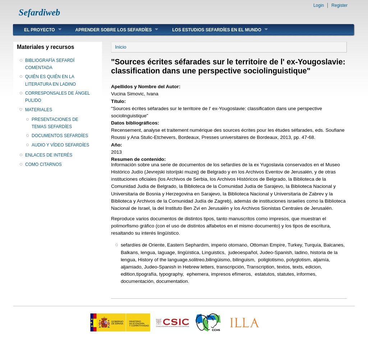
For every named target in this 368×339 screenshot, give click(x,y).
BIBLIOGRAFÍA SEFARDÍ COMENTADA (49, 64)
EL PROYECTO (37, 29)
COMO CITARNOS (43, 164)
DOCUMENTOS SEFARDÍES (60, 135)
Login (318, 5)
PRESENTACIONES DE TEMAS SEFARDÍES (55, 123)
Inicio (120, 47)
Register (339, 5)
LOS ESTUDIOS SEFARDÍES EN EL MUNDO (214, 29)
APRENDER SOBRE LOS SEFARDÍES (111, 29)
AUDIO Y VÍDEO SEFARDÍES (60, 145)
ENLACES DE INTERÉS (48, 155)
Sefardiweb (39, 12)
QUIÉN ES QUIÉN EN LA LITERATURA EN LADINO (50, 80)
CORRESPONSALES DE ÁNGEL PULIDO (57, 97)
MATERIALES (38, 109)
